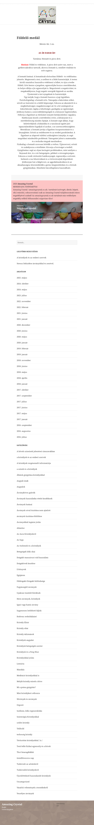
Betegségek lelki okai (26, 551)
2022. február (22, 307)
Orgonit (20, 705)
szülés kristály (23, 722)
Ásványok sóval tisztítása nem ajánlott (33, 510)
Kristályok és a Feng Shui (28, 652)
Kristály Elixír (23, 622)
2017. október (23, 390)
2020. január (22, 342)
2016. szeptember (24, 425)
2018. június (22, 366)
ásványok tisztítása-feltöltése (29, 516)
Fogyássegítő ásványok (27, 587)
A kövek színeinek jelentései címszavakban (36, 451)
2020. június (22, 331)
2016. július (22, 437)
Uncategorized (23, 781)
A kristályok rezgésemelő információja (34, 463)
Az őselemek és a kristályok (29, 545)
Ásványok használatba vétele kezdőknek (34, 498)
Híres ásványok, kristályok (28, 599)
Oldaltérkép (60, 804)
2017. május (22, 413)
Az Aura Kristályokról (26, 534)
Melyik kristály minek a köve (29, 681)
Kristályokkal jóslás (25, 658)
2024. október (23, 283)
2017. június (22, 407)
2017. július (22, 401)
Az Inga (20, 540)
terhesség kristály (24, 734)
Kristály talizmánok (25, 634)
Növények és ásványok (27, 699)
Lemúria (20, 663)
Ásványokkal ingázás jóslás (29, 522)
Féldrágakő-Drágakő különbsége (31, 581)
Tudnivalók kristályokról (28, 770)
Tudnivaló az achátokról (27, 764)
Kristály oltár (22, 628)
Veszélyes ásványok (25, 793)
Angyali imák (22, 481)
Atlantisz (21, 528)
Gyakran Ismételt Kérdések (29, 593)
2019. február (22, 348)
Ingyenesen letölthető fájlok (29, 610)
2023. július (22, 295)
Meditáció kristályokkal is (28, 675)
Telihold (20, 728)
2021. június (22, 313)
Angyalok (21, 486)
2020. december (23, 325)
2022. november (24, 301)
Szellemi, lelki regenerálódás (29, 711)
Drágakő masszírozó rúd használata (32, 557)
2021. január (22, 319)
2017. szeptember (24, 395)
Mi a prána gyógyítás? (26, 687)
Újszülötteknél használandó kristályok (34, 775)
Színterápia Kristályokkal (28, 717)
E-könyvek (21, 569)
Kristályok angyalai (25, 640)
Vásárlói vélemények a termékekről (32, 787)
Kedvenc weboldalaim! (27, 616)
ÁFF (57, 806)
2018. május (22, 372)
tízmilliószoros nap (25, 758)
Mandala (20, 669)
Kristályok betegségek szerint (29, 646)
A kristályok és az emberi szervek (31, 257)
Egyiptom (21, 575)
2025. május (22, 277)
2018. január (22, 384)
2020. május (22, 336)
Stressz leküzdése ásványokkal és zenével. (35, 263)
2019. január (22, 354)
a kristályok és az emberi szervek (31, 457)
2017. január (22, 419)
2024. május (22, 289)
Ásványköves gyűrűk (26, 492)
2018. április (22, 378)
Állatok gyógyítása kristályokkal (31, 475)
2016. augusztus (24, 431)
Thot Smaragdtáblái (25, 752)
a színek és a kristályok (27, 469)
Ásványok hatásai (24, 504)
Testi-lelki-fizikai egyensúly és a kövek (34, 746)
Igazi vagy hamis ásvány (27, 604)
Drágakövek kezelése (26, 563)
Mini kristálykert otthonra (28, 693)
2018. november (24, 360)
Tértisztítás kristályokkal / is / (29, 740)
